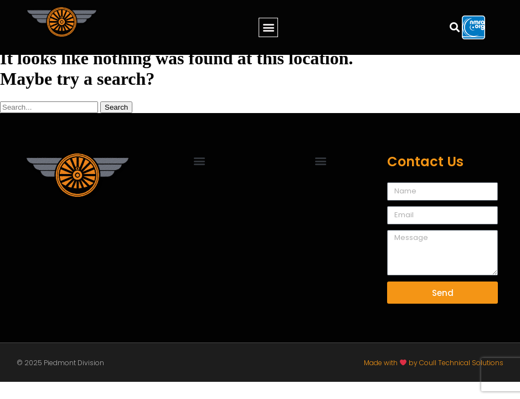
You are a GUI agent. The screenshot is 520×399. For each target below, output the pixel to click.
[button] (268, 27)
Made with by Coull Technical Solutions (433, 362)
